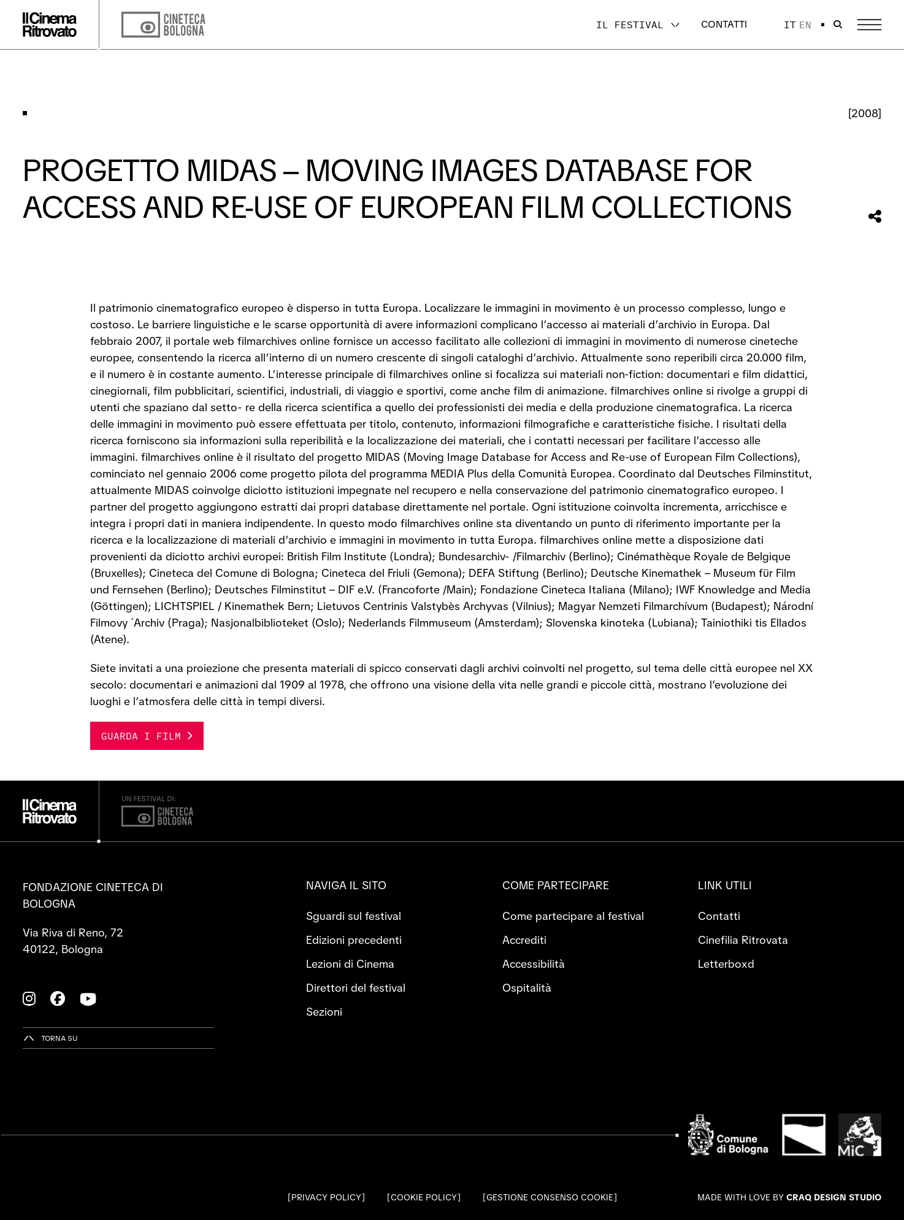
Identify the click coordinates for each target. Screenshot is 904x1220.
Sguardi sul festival (353, 916)
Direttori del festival (355, 988)
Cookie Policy (424, 1197)
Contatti (724, 24)
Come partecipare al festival (573, 916)
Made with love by (789, 1197)
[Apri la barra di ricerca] (837, 24)
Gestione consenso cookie (549, 1197)
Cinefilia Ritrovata (743, 940)
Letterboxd (726, 964)
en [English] (805, 24)
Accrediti (524, 940)
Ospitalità (526, 988)
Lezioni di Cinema (350, 964)
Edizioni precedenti (354, 940)
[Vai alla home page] (50, 24)
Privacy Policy (326, 1197)
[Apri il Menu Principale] (869, 25)
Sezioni (324, 1012)
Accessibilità (533, 964)
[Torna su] (50, 1038)
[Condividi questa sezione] (874, 216)
